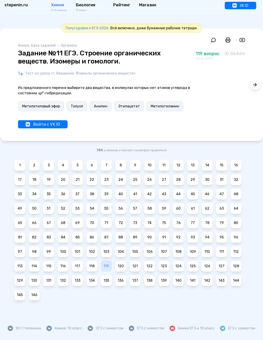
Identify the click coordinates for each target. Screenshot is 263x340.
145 (20, 295)
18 (34, 179)
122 (150, 266)
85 (77, 237)
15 (221, 165)
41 (135, 194)
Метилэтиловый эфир (41, 106)
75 (164, 223)
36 (63, 194)
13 (193, 165)
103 (106, 251)
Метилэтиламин (165, 106)
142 (207, 280)
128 (236, 266)
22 (92, 179)
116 (63, 266)
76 (178, 223)
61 (193, 208)
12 (178, 165)
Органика (69, 45)
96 (236, 237)
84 (63, 237)
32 (236, 179)
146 (34, 295)
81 (20, 237)
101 (77, 251)
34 (34, 194)
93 (193, 237)
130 (34, 280)
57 (135, 208)
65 (20, 223)
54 (92, 208)
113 (20, 266)
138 (149, 280)
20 (63, 179)
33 (20, 194)
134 (92, 280)
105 (135, 251)
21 (77, 179)
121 (135, 266)
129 (20, 280)
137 (135, 280)
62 (207, 208)
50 (34, 208)
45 (193, 194)
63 (222, 208)
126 (207, 266)
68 (63, 223)
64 (236, 208)
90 (149, 237)
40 (120, 194)
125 (193, 266)
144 (236, 280)
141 (192, 280)
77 (193, 223)
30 (207, 179)
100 (63, 251)
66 (34, 223)
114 (34, 266)
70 (92, 223)
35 (49, 194)
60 (178, 208)
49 (20, 208)
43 (164, 194)
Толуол (77, 106)
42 (149, 194)
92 (178, 237)
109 (193, 251)
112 (236, 251)
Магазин (147, 4)
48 (236, 194)
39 (106, 194)
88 (120, 237)
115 (48, 266)
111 (221, 251)
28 (178, 179)
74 (149, 223)
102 (92, 251)
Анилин (100, 106)
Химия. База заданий (37, 45)
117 (77, 266)
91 (164, 237)
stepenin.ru (16, 4)
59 (164, 208)
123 (164, 266)
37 (77, 194)
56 (121, 208)
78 (207, 223)
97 (20, 251)
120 (121, 266)
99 (48, 251)
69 (77, 223)
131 (48, 280)
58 (149, 208)
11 (164, 165)
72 (121, 223)
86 (92, 237)
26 (149, 179)
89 (135, 237)
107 (164, 251)
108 (178, 251)
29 (192, 179)
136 (121, 280)
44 (178, 194)
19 (49, 179)
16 (236, 165)
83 (49, 237)
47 (222, 194)
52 (63, 208)
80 (236, 223)
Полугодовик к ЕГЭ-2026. (87, 28)
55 (106, 208)
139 (164, 280)
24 (120, 179)
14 (207, 165)
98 (34, 251)
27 (164, 179)
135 (106, 280)
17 (20, 179)
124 (178, 266)
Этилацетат (129, 106)
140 (178, 280)
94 (207, 237)
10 (150, 165)
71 (106, 223)
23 (106, 179)
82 (34, 237)
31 (221, 179)
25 (135, 179)
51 (48, 208)
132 (63, 280)
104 (121, 251)
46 (207, 194)
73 (135, 223)
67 (49, 223)
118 (92, 266)
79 (222, 223)
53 (77, 208)
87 (106, 237)
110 (207, 251)
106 (150, 251)
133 (77, 280)
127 (221, 266)
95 (222, 237)
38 (92, 194)
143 (221, 280)
